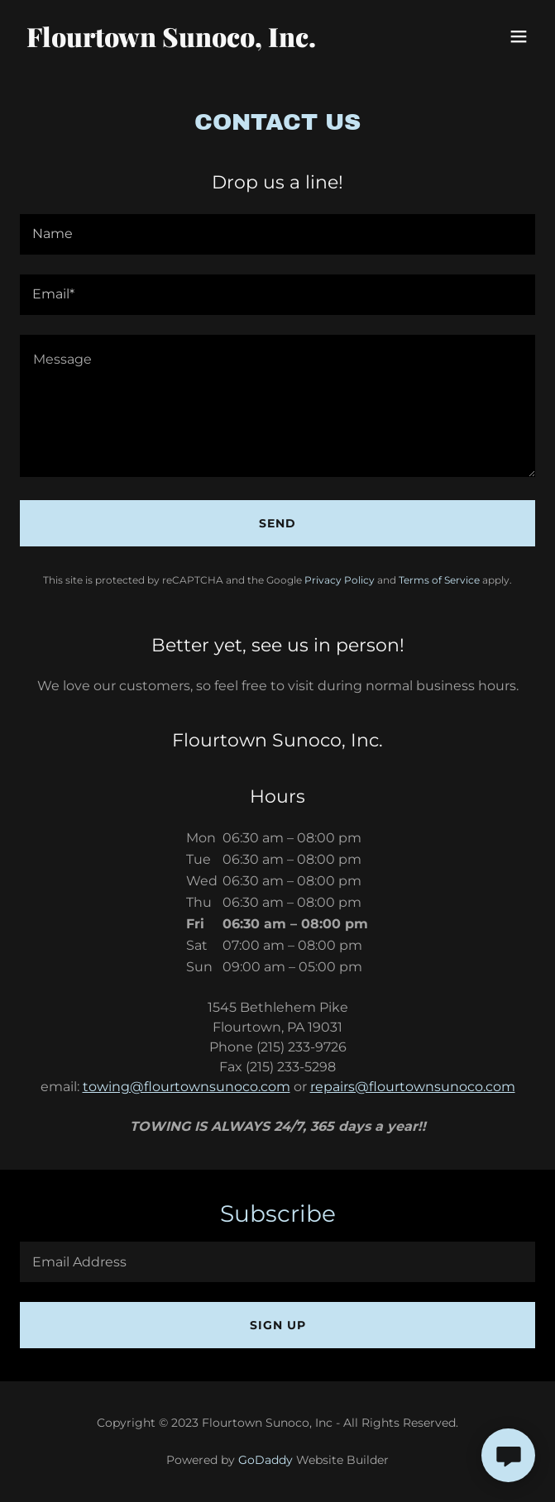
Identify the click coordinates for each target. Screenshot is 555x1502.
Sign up (278, 1325)
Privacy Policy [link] (339, 580)
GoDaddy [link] (265, 1459)
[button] (518, 36)
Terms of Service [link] (439, 580)
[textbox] (277, 234)
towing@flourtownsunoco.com (186, 1086)
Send (277, 523)
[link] (200, 42)
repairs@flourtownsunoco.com (412, 1086)
